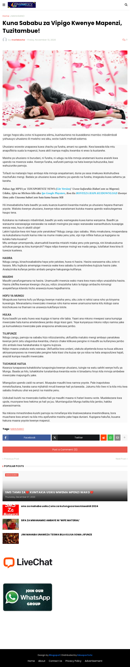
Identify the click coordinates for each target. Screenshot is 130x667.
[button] (4, 4)
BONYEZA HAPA (86, 193)
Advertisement (93, 661)
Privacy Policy (73, 661)
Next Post (121, 459)
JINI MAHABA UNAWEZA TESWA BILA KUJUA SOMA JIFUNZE (56, 534)
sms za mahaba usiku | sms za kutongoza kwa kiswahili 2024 (59, 506)
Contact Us (55, 661)
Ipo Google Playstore (53, 193)
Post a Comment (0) (65, 449)
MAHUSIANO (18, 16)
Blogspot (54, 655)
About (41, 661)
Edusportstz (84, 655)
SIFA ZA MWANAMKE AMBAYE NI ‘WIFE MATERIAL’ (50, 520)
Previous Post (11, 459)
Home (6, 16)
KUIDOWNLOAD (107, 193)
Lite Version (63, 188)
